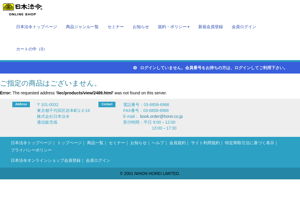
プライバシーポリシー (31, 150)
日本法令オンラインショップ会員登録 (46, 160)
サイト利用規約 (205, 142)
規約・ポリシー (174, 26)
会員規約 (177, 142)
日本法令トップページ (36, 26)
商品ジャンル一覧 (82, 26)
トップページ (69, 142)
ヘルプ (158, 142)
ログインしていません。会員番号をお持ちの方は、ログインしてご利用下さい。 (210, 67)
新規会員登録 (210, 26)
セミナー (116, 26)
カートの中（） (31, 49)
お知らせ (141, 26)
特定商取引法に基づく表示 (249, 142)
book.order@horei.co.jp (161, 116)
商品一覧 (95, 142)
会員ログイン (244, 26)
